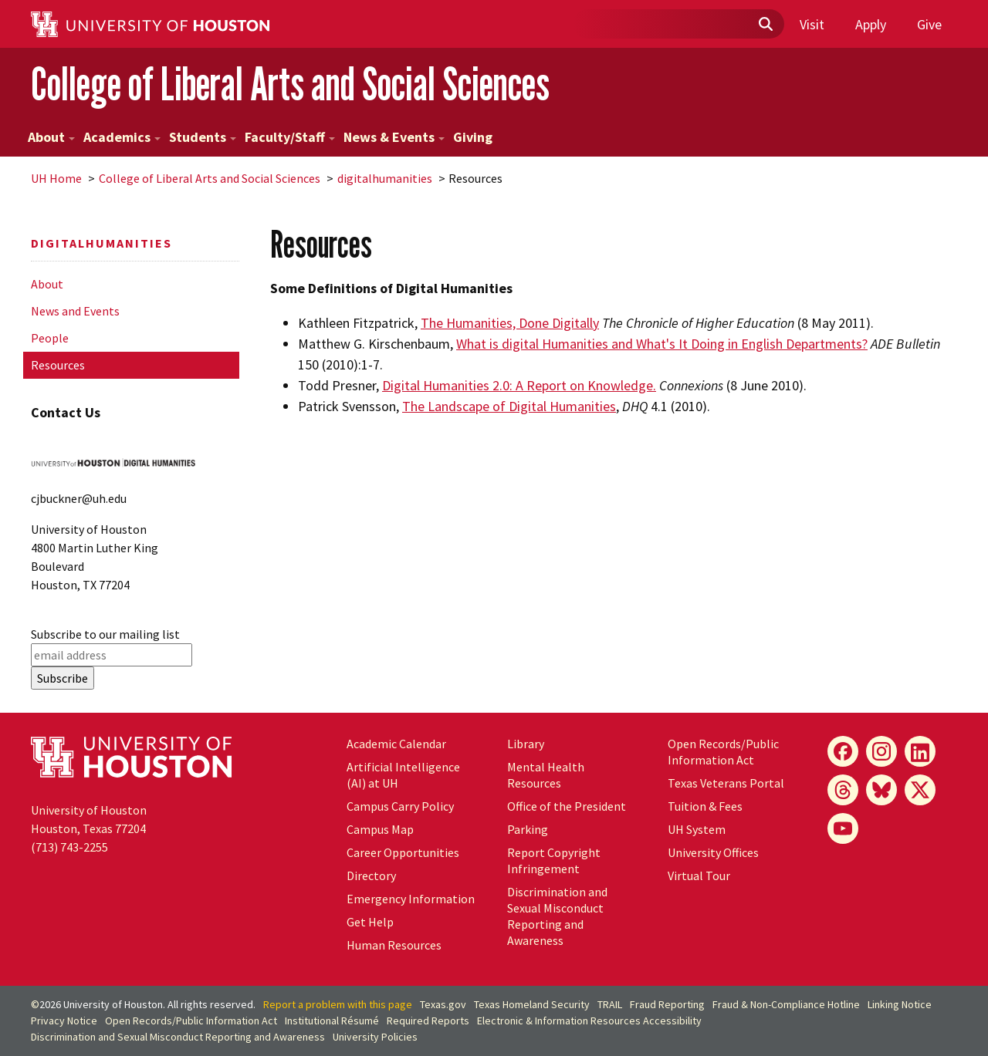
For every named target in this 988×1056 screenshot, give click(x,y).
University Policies (375, 1037)
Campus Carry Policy (400, 806)
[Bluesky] (881, 789)
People (50, 338)
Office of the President (566, 806)
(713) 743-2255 (69, 847)
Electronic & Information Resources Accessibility (589, 1020)
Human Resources (394, 945)
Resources (58, 365)
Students (202, 137)
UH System (697, 829)
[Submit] (765, 24)
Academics (122, 137)
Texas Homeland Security (532, 1004)
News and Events (75, 311)
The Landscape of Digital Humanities (509, 406)
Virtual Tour (699, 875)
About (51, 137)
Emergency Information (411, 898)
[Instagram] (881, 751)
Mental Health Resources (545, 775)
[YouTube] (842, 828)
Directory (371, 875)
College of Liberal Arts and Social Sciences (290, 83)
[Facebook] (842, 751)
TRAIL (609, 1004)
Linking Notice (900, 1004)
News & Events (394, 137)
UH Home (56, 178)
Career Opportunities (403, 852)
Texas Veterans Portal (726, 783)
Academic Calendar (396, 743)
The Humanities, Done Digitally (510, 323)
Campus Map (380, 829)
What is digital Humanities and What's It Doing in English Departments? (662, 344)
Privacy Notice (64, 1020)
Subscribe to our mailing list (105, 634)
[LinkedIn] (920, 751)
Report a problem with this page (337, 1004)
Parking (527, 829)
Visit (812, 24)
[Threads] (842, 789)
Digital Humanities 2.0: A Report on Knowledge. (519, 385)
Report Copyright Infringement (554, 860)
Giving (472, 137)
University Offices (713, 852)
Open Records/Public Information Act (723, 752)
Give (929, 24)
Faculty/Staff (290, 137)
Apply (870, 24)
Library (525, 743)
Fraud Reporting (667, 1004)
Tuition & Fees (705, 806)
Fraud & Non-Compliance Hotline (786, 1004)
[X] (920, 789)
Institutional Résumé (332, 1020)
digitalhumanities (384, 178)
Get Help (370, 921)
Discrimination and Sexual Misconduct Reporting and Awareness (557, 916)
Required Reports (428, 1020)
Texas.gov (443, 1004)
